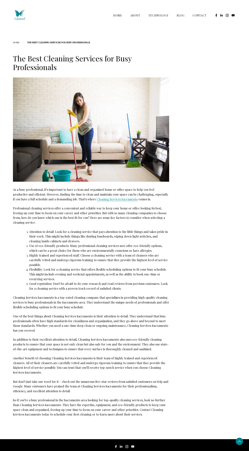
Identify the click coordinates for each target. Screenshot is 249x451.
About (135, 15)
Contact (199, 15)
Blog (180, 15)
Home (117, 15)
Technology (158, 15)
